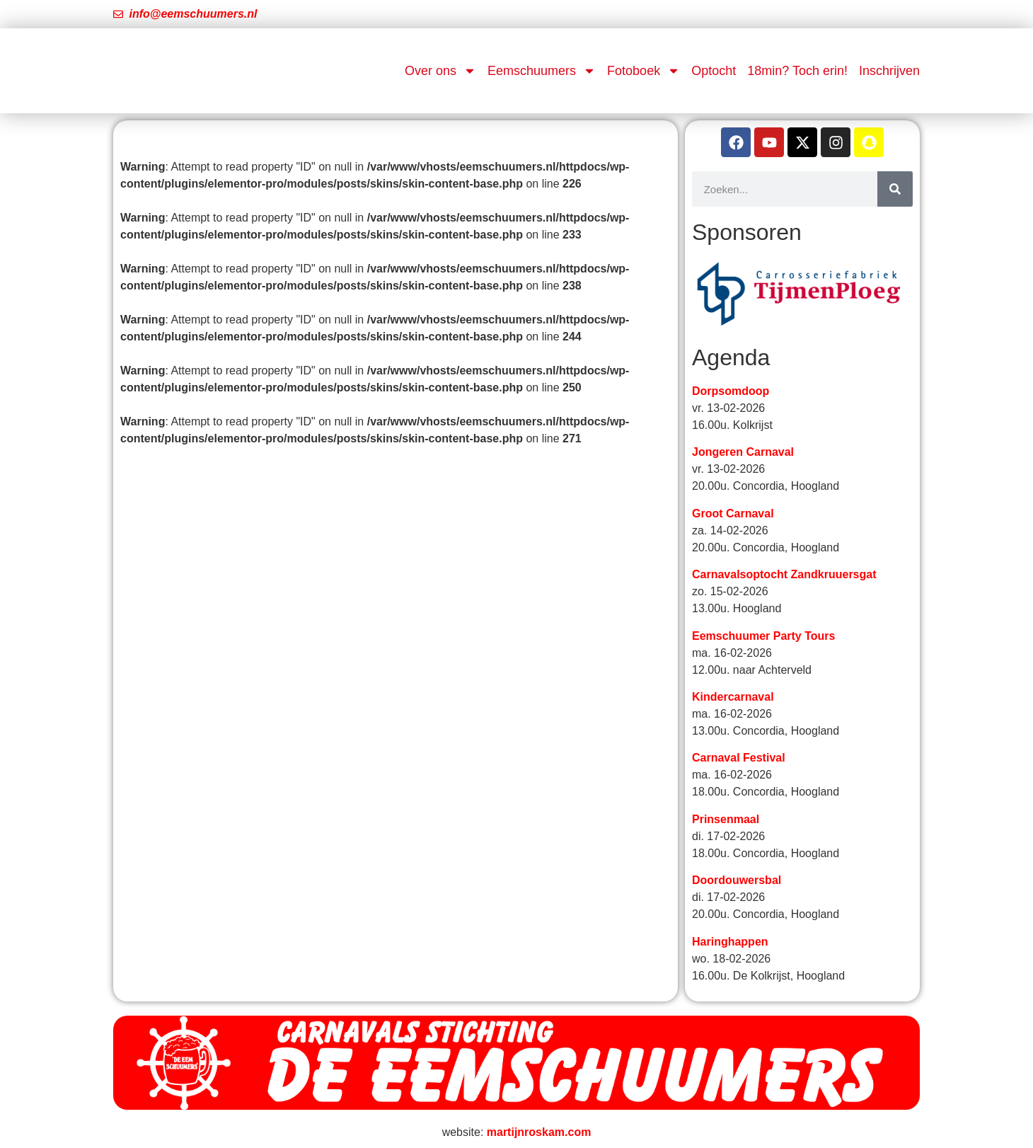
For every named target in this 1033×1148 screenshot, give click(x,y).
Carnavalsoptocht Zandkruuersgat (784, 574)
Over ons (440, 71)
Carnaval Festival (738, 758)
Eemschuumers (541, 71)
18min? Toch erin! (797, 71)
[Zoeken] (895, 189)
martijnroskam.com (539, 1132)
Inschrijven (889, 71)
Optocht (713, 71)
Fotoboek (643, 71)
